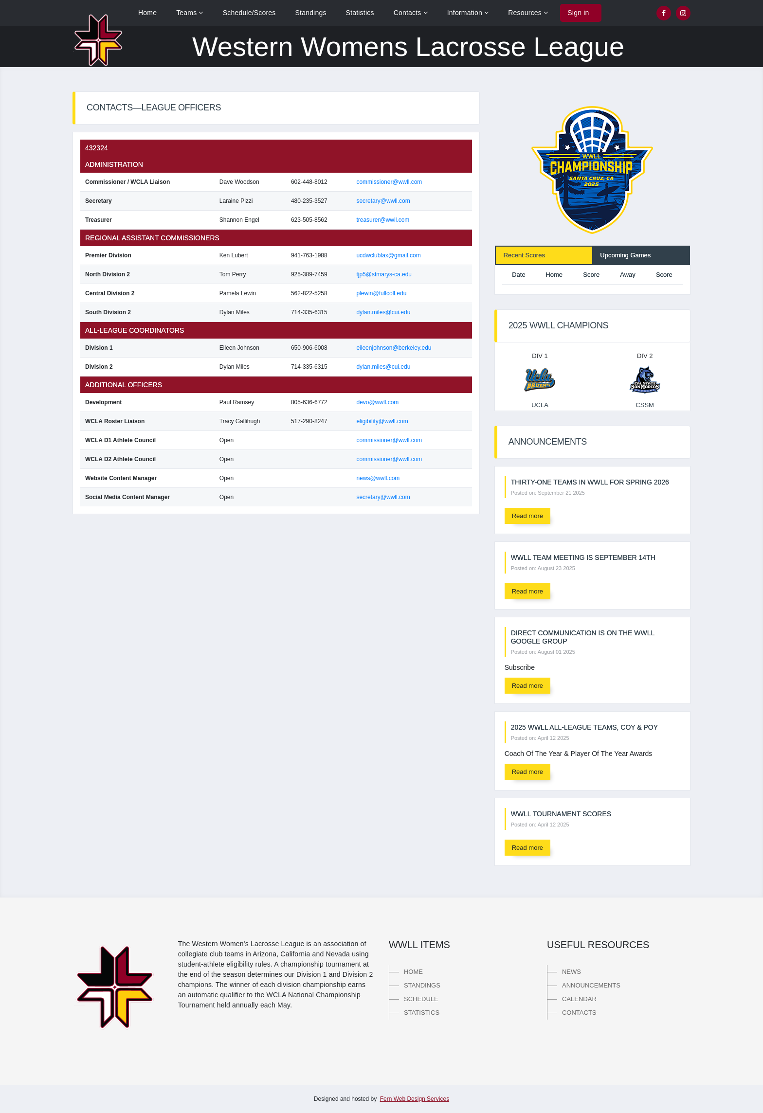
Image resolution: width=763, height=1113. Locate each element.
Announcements (591, 985)
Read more (527, 516)
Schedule (421, 999)
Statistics (360, 13)
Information (468, 13)
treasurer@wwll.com (382, 219)
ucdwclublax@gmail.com (388, 255)
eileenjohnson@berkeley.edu (393, 347)
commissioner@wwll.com (389, 182)
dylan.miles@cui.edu (383, 312)
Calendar (579, 999)
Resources (528, 13)
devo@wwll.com (377, 402)
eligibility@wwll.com (382, 421)
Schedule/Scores (249, 13)
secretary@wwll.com (383, 200)
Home (147, 13)
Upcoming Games (625, 255)
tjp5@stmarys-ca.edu (384, 274)
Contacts (411, 13)
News (571, 971)
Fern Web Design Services (415, 1098)
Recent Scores (524, 255)
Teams (189, 13)
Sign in (578, 13)
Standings (311, 13)
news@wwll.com (378, 478)
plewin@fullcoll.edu (381, 293)
